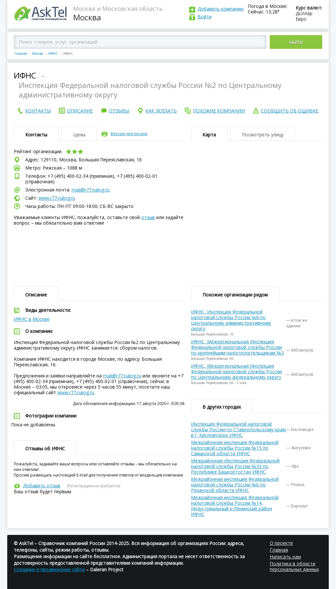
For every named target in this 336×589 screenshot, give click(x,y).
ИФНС (53, 53)
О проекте (281, 543)
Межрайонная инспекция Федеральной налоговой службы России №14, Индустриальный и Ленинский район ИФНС (235, 505)
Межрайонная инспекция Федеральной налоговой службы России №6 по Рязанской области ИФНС (235, 484)
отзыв (148, 217)
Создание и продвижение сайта (49, 569)
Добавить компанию (221, 9)
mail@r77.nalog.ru (91, 190)
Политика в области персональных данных (294, 566)
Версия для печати (129, 133)
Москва (37, 53)
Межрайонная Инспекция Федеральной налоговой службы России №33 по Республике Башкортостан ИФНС (235, 466)
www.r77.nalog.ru (56, 198)
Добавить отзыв (41, 485)
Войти (205, 16)
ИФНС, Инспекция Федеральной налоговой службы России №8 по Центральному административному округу (231, 320)
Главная (20, 53)
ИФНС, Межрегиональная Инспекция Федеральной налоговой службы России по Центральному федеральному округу (236, 371)
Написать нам (285, 557)
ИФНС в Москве (32, 319)
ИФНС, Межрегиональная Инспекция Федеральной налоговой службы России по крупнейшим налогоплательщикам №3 (237, 347)
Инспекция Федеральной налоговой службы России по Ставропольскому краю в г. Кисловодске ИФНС (238, 429)
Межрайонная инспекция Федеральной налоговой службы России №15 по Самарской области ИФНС (235, 448)
